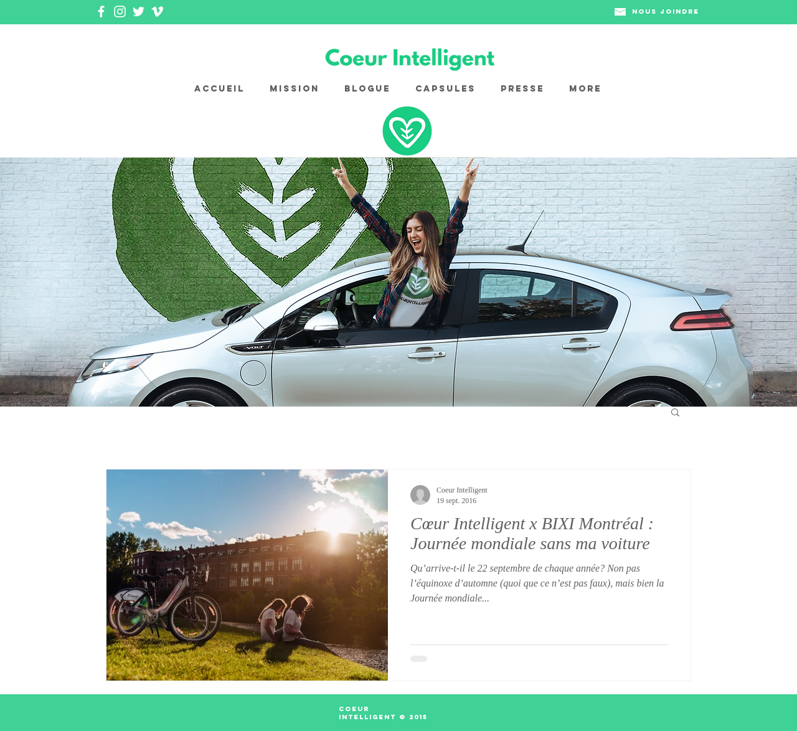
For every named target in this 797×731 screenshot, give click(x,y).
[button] (675, 413)
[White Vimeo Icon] (157, 11)
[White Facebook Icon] (101, 11)
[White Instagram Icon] (120, 11)
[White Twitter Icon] (138, 11)
